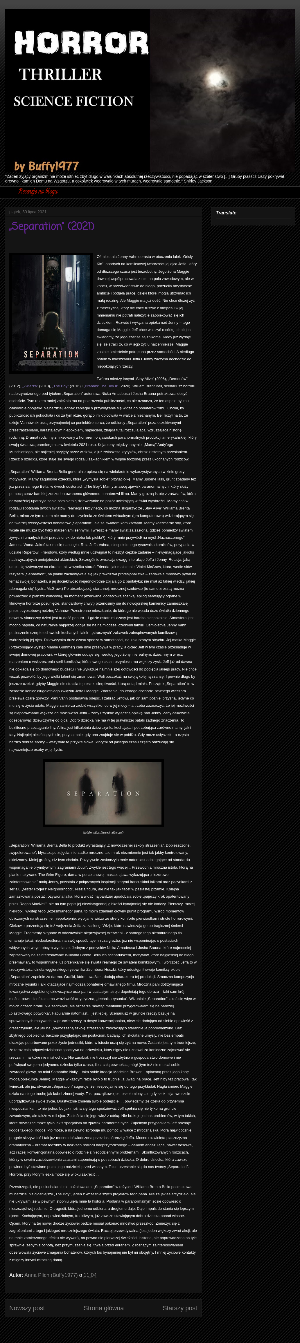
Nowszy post (27, 1308)
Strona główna (104, 1308)
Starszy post (180, 1308)
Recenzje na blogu (37, 192)
